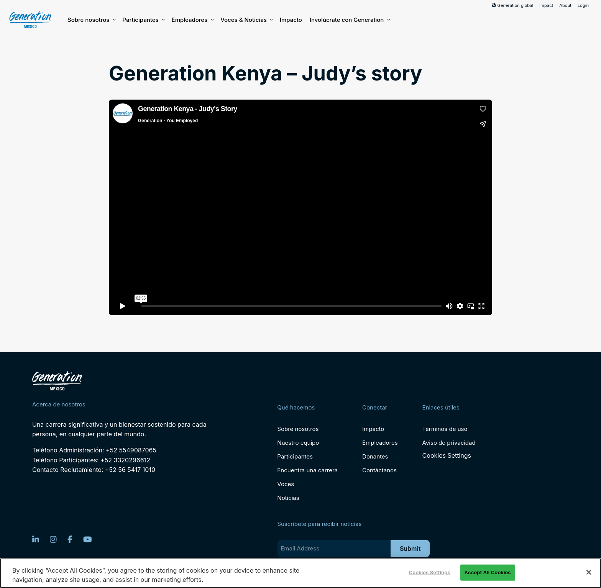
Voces (285, 484)
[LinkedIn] (35, 539)
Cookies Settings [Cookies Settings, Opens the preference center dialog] (429, 572)
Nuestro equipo (298, 442)
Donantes (375, 456)
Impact (546, 5)
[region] (300, 573)
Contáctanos (379, 470)
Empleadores (192, 20)
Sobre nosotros (91, 20)
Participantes (143, 20)
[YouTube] (87, 539)
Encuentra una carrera (307, 470)
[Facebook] (69, 539)
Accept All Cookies (488, 572)
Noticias (288, 497)
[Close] (588, 572)
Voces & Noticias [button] (246, 20)
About (565, 5)
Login (583, 5)
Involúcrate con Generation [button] (349, 20)
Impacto (291, 19)
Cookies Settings (446, 455)
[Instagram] (53, 539)
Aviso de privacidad (449, 442)
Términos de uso (445, 428)
